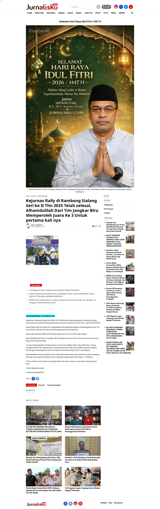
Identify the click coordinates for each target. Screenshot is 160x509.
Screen (106, 7)
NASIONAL (51, 13)
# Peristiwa (108, 209)
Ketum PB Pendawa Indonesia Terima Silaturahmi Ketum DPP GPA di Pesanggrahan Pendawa (81, 429)
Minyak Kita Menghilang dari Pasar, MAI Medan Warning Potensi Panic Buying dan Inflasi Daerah (44, 459)
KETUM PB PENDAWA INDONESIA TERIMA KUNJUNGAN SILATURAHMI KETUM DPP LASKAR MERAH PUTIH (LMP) (43, 429)
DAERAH (61, 13)
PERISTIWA (39, 13)
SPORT (98, 13)
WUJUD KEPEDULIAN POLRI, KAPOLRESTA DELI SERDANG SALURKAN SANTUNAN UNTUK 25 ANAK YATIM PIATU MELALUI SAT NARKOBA (118, 347)
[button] (132, 12)
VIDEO (113, 13)
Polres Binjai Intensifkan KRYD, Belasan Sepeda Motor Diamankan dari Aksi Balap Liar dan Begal (43, 490)
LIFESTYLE (88, 13)
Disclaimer (118, 503)
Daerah (33, 196)
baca (94, 226)
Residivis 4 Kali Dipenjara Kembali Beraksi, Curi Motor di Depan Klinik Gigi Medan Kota (83, 459)
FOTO (106, 13)
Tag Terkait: (31, 385)
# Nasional (108, 205)
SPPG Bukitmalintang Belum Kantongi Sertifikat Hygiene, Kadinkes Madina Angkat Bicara (115, 307)
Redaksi (104, 503)
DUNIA (70, 13)
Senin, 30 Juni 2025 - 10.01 (38, 226)
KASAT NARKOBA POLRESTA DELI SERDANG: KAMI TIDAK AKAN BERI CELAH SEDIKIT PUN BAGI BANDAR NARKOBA (62, 295)
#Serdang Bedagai (54, 385)
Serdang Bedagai (42, 196)
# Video (107, 213)
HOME (29, 13)
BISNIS (79, 13)
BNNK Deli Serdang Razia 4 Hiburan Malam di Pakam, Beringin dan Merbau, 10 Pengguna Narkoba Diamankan (115, 280)
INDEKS (122, 13)
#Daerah (41, 385)
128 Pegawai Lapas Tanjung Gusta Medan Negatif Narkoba (54, 290)
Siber (110, 503)
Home (28, 196)
